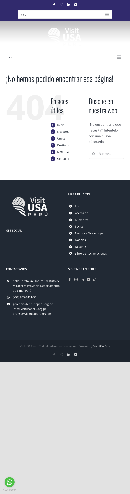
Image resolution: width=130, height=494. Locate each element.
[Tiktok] (94, 279)
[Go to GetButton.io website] (9, 490)
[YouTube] (88, 279)
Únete (61, 138)
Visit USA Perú (101, 346)
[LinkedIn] (82, 279)
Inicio (60, 125)
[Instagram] (76, 279)
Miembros (82, 220)
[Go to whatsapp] (10, 482)
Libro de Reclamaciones (91, 253)
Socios (79, 226)
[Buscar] (94, 154)
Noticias (80, 240)
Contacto (63, 159)
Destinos (63, 145)
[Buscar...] (106, 154)
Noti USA (63, 152)
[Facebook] (69, 279)
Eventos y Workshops (89, 233)
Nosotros (63, 132)
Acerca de (81, 213)
